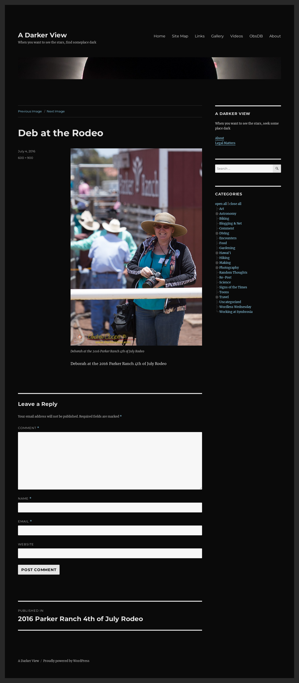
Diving (224, 233)
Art (221, 209)
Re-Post (225, 277)
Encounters (228, 238)
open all (221, 204)
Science (225, 282)
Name (25, 499)
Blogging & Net (230, 223)
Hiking (224, 258)
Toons (224, 292)
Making (225, 263)
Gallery (217, 36)
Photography (229, 268)
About (275, 36)
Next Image (56, 111)
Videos (236, 36)
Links (200, 36)
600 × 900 (25, 158)
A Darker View (42, 35)
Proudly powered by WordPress (66, 661)
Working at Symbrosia (236, 312)
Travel (224, 297)
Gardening (227, 248)
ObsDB (256, 36)
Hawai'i (225, 253)
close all (235, 204)
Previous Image (30, 111)
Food (223, 243)
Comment (28, 428)
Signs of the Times (233, 287)
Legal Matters (225, 143)
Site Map (180, 36)
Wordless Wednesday (235, 307)
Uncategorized (230, 302)
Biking (224, 219)
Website (26, 544)
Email (25, 521)
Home (159, 36)
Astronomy (227, 214)
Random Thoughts (233, 273)
